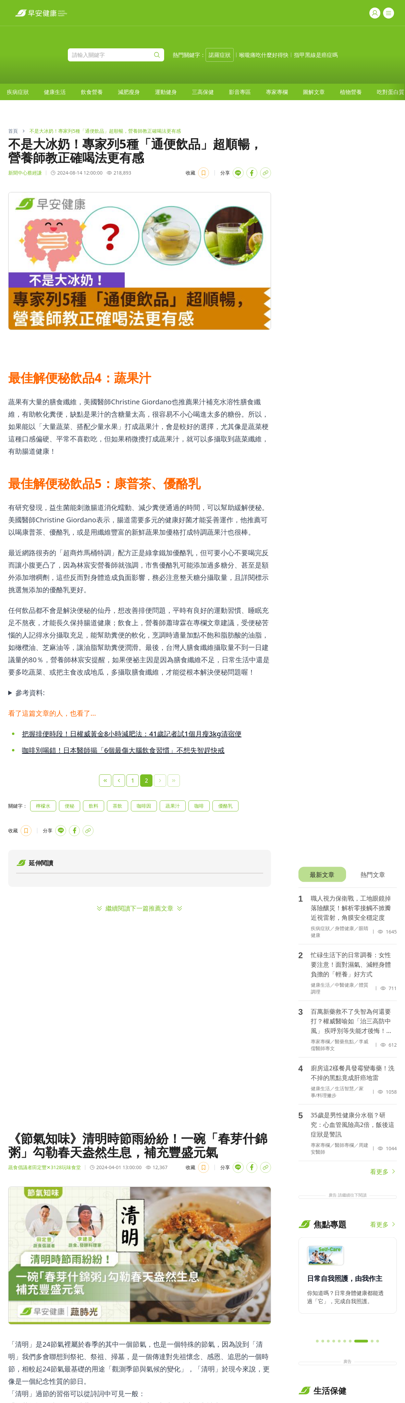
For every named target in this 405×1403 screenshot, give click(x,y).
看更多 (383, 1171)
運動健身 (166, 92)
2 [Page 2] (146, 780)
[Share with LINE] (238, 172)
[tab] (322, 874)
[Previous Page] (119, 780)
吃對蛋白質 (390, 92)
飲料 (93, 805)
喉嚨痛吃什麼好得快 (264, 55)
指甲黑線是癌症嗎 (316, 55)
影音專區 (240, 92)
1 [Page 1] (132, 780)
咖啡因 (144, 805)
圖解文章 (314, 92)
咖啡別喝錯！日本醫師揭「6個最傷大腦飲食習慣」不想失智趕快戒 (123, 750)
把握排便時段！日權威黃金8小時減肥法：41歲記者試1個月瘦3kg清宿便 (132, 733)
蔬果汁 (172, 805)
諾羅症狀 (220, 55)
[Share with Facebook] (251, 172)
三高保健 (203, 92)
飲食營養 (92, 92)
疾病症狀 (18, 92)
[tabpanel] (347, 1032)
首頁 (13, 131)
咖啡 (199, 805)
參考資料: (30, 692)
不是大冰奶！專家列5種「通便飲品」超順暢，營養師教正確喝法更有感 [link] (105, 131)
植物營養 (351, 92)
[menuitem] (18, 92)
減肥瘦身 (129, 92)
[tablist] (347, 874)
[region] (347, 1285)
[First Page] (105, 780)
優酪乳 (225, 805)
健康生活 (55, 92)
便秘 (69, 805)
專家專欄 (277, 92)
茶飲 (117, 805)
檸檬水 (43, 805)
